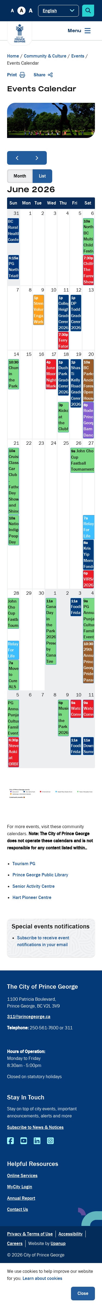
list (42, 176)
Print (16, 75)
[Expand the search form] (88, 11)
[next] (37, 158)
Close (83, 1293)
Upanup (58, 1243)
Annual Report (21, 1198)
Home (13, 56)
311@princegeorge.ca (28, 1017)
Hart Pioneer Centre (32, 897)
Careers (15, 1243)
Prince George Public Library (40, 875)
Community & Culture (45, 56)
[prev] (17, 158)
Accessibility (70, 1234)
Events (77, 56)
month (20, 176)
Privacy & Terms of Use (30, 1234)
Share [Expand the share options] (43, 75)
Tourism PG (24, 864)
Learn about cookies (42, 1278)
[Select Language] (58, 11)
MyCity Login (19, 1187)
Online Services (22, 1175)
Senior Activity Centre (34, 886)
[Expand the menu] (79, 30)
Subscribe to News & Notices (35, 1127)
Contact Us (17, 1209)
